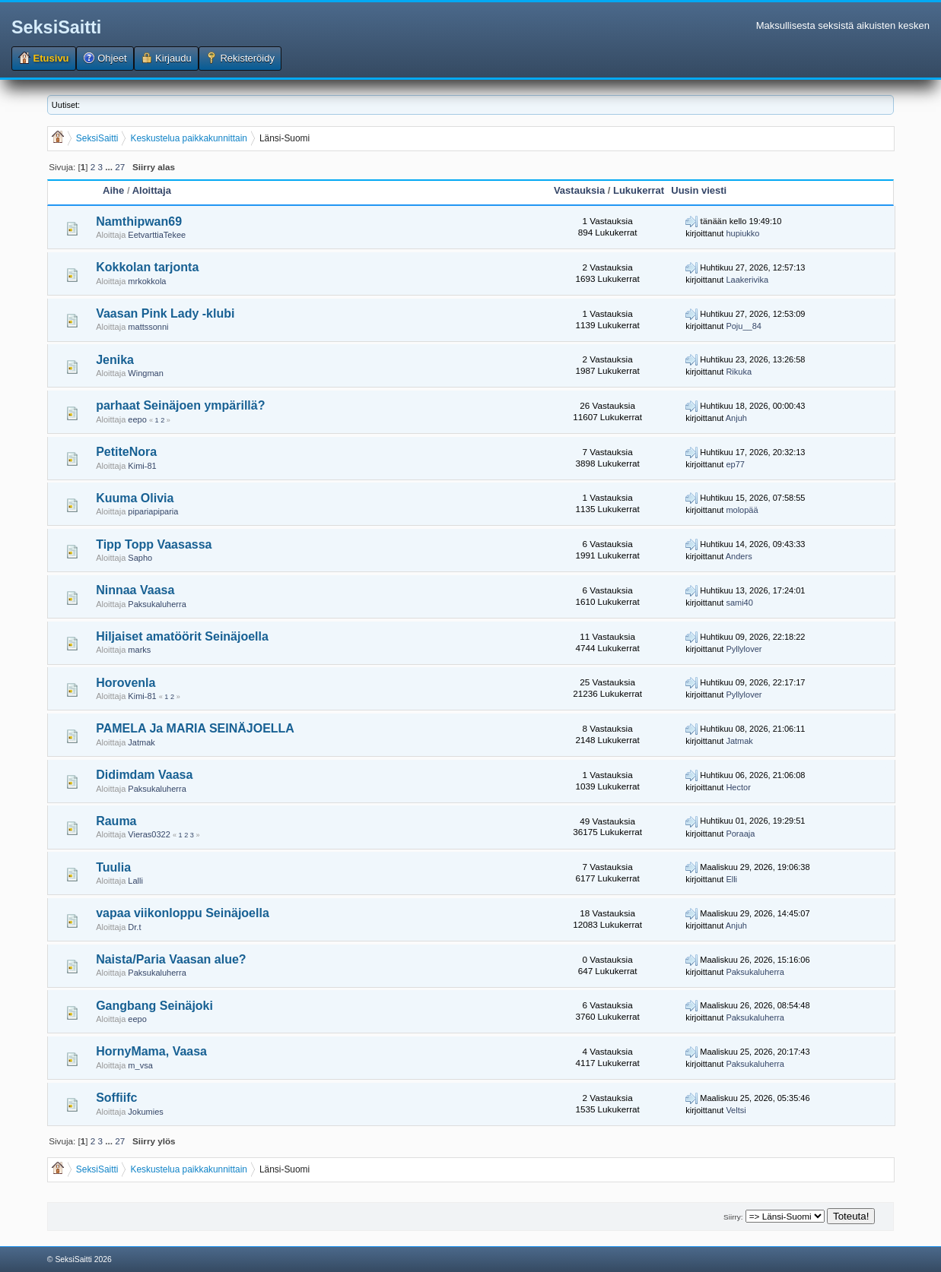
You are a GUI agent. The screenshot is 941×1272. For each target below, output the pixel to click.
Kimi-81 (142, 465)
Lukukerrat (638, 190)
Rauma (116, 821)
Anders (739, 556)
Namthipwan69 (139, 221)
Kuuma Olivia (134, 498)
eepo (137, 419)
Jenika (115, 359)
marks (139, 649)
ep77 (735, 464)
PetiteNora (126, 451)
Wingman (145, 373)
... (110, 167)
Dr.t (134, 927)
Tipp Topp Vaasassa (153, 544)
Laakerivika (747, 279)
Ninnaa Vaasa (135, 590)
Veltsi (735, 1110)
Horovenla (125, 682)
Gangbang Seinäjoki (154, 1005)
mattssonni (148, 326)
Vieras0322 (149, 834)
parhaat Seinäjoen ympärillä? (180, 405)
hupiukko (742, 233)
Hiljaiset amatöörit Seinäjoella (182, 636)
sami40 (739, 602)
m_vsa (140, 1065)
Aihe (113, 190)
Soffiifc (116, 1097)
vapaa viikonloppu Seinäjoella (182, 913)
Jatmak (141, 742)
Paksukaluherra (157, 604)
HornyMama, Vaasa (151, 1051)
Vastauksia (579, 190)
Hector (738, 787)
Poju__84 (743, 326)
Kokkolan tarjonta (147, 267)
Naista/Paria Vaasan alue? (171, 959)
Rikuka (739, 371)
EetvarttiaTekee (157, 234)
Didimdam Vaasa (144, 774)
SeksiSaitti (56, 27)
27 (120, 167)
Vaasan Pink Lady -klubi (165, 313)
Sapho (140, 557)
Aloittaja (151, 190)
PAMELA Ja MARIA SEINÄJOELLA (195, 728)
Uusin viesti (698, 190)
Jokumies (145, 1111)
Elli (731, 879)
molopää (742, 509)
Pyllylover (743, 648)
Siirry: (732, 1217)
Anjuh (736, 417)
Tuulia (113, 867)
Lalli (135, 880)
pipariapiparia (153, 511)
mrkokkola (147, 281)
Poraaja (740, 833)
